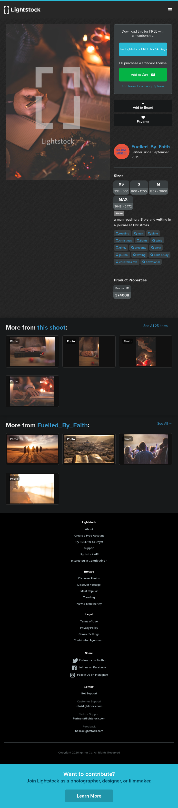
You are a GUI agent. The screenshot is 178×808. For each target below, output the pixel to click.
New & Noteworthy (89, 604)
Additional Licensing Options (143, 86)
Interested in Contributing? (89, 560)
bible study (159, 255)
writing (139, 255)
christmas (124, 240)
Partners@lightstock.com (89, 718)
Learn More (89, 795)
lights (142, 240)
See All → (164, 423)
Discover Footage (89, 585)
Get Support (89, 693)
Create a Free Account (89, 535)
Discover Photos (89, 578)
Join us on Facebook (92, 667)
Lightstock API (89, 554)
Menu (170, 10)
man (138, 233)
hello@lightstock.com (89, 731)
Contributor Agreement (89, 640)
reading (122, 233)
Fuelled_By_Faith (150, 146)
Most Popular (89, 591)
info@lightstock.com (89, 706)
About (89, 529)
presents (138, 247)
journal (122, 255)
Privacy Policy (89, 628)
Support (89, 548)
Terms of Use (89, 621)
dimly (121, 247)
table (157, 240)
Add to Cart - (143, 74)
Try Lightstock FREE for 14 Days (143, 49)
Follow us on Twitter (92, 660)
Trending (89, 597)
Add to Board (143, 106)
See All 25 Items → (157, 325)
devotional (151, 262)
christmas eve (127, 262)
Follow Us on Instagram (92, 675)
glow (156, 247)
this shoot (51, 327)
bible (153, 233)
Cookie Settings (89, 634)
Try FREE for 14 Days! (89, 542)
